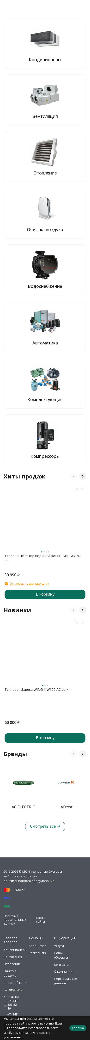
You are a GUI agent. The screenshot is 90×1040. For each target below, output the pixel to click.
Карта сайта (40, 920)
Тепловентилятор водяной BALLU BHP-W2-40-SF (43, 558)
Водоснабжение (16, 982)
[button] (73, 476)
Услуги (59, 946)
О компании (63, 971)
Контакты (61, 964)
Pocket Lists (37, 953)
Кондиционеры (15, 950)
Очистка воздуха (10, 973)
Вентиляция (13, 957)
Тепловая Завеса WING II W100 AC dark (36, 689)
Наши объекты (61, 955)
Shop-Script (37, 946)
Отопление (12, 964)
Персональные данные (65, 980)
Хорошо (78, 1028)
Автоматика (13, 989)
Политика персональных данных (15, 920)
